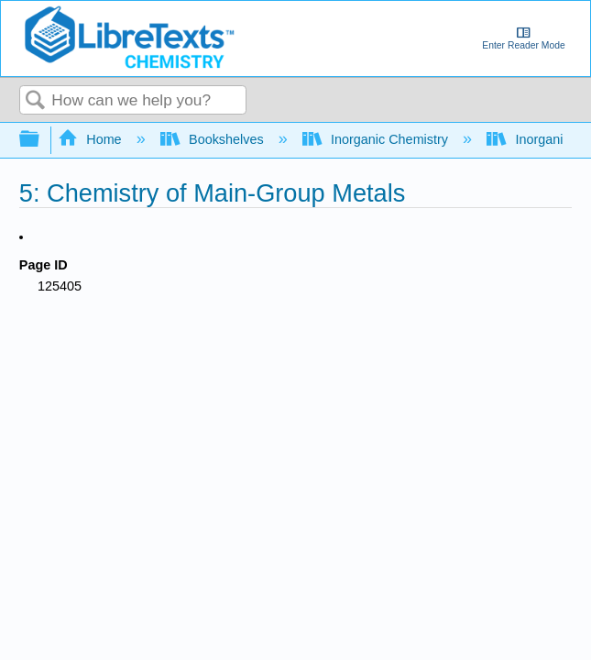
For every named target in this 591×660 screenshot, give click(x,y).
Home (92, 139)
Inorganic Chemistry (377, 139)
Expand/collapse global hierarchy (41, 139)
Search (35, 101)
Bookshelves (214, 139)
